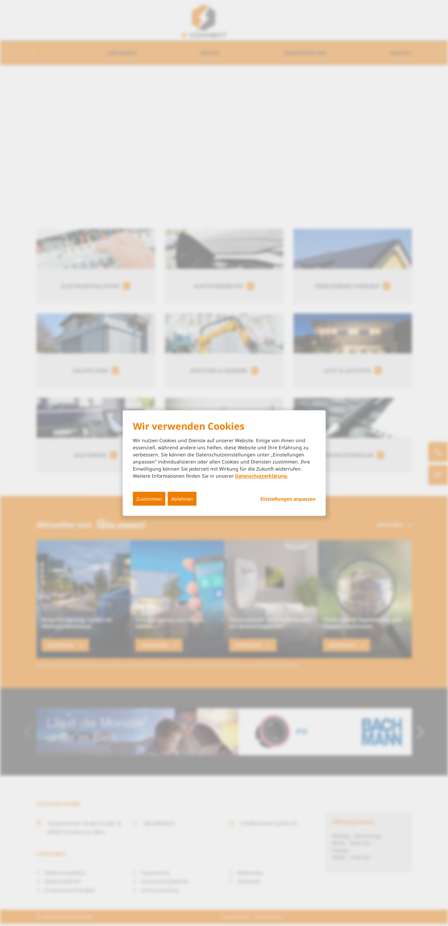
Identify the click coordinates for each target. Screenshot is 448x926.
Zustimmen (149, 499)
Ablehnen (182, 499)
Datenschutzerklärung (261, 476)
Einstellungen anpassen (287, 499)
